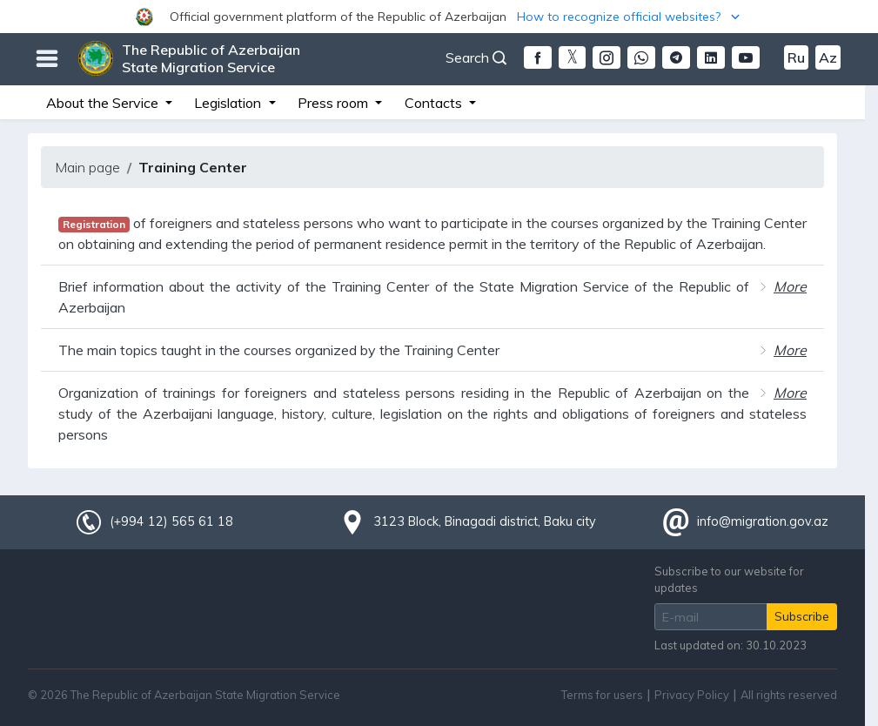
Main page (87, 167)
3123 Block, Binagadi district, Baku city (484, 521)
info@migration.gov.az (762, 521)
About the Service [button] (104, 102)
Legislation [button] (229, 102)
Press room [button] (335, 102)
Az (828, 57)
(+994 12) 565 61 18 (171, 521)
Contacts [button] (435, 102)
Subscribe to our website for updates (729, 579)
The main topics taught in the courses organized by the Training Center (278, 350)
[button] (439, 16)
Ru (796, 57)
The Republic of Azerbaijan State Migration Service (211, 58)
